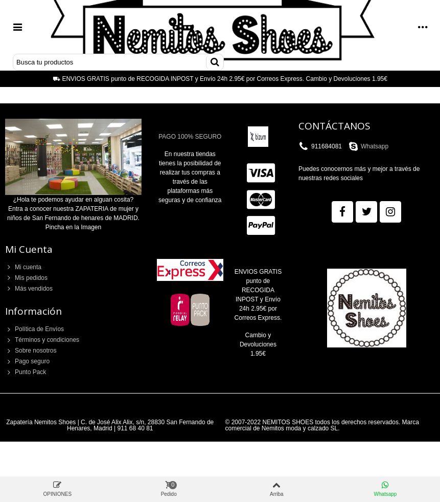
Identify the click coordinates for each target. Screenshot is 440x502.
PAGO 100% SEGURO (189, 136)
